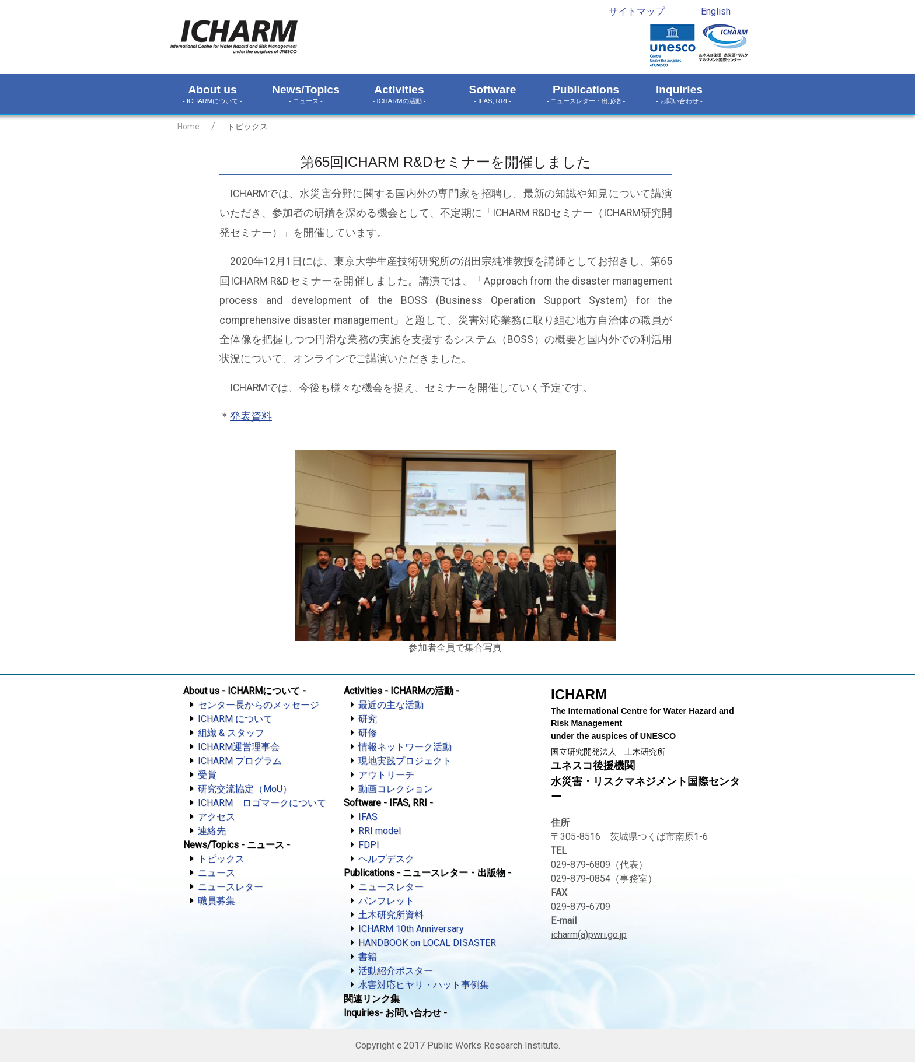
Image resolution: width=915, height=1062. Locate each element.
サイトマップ (637, 11)
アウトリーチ (386, 774)
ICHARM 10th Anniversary (411, 928)
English (716, 11)
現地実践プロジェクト (405, 760)
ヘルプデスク (386, 858)
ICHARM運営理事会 (239, 746)
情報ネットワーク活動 (405, 746)
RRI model (379, 830)
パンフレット (386, 900)
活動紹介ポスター (395, 970)
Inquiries (679, 94)
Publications (586, 94)
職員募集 (216, 900)
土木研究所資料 (391, 914)
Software (492, 94)
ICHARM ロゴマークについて (262, 802)
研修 (367, 732)
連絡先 (212, 830)
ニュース (216, 872)
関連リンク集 (372, 998)
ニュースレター (230, 886)
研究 (367, 718)
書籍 (367, 956)
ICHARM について (235, 718)
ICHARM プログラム (240, 760)
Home (188, 126)
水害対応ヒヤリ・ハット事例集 (423, 984)
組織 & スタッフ (231, 732)
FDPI (368, 844)
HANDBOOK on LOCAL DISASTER (427, 942)
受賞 (207, 774)
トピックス (221, 858)
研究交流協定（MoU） (245, 788)
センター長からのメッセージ (258, 704)
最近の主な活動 (391, 704)
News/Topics (305, 94)
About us (212, 94)
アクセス (216, 816)
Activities (399, 94)
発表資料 (251, 416)
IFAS (368, 816)
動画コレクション (395, 788)
